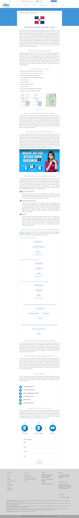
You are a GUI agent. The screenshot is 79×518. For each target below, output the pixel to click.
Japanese (26, 508)
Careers (8, 486)
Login (10, 1)
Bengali (18, 509)
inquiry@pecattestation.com (27, 1)
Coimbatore (20, 501)
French (33, 508)
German (15, 508)
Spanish (18, 508)
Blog (8, 477)
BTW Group (51, 516)
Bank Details (9, 488)
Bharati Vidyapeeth (24, 511)
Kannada (21, 509)
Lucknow (7, 507)
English (49, 509)
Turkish (49, 508)
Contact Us (63, 5)
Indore (34, 500)
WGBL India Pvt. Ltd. (44, 516)
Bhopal (7, 501)
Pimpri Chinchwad (20, 500)
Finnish (42, 509)
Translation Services (11, 481)
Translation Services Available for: (12, 506)
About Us (9, 479)
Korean (40, 508)
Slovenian (45, 509)
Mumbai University (32, 511)
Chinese (22, 508)
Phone (25, 451)
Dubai (13, 501)
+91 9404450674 (48, 479)
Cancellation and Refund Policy (30, 479)
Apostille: (8, 503)
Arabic (30, 508)
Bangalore (37, 500)
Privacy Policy (27, 475)
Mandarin (34, 509)
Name (25, 447)
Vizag (16, 501)
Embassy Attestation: (10, 500)
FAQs (25, 481)
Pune (60, 475)
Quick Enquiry (53, 1)
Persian (25, 509)
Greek (31, 509)
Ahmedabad (67, 475)
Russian (36, 508)
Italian (46, 508)
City (24, 456)
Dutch (12, 509)
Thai (15, 509)
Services (19, 5)
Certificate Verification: (10, 511)
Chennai (41, 500)
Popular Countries (54, 5)
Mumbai (25, 500)
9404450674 (39, 1)
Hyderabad (45, 500)
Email (25, 442)
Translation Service (10, 508)
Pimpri (62, 475)
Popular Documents (43, 5)
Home (8, 475)
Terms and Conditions (28, 477)
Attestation (26, 5)
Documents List (10, 484)
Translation (34, 5)
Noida (23, 501)
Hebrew (38, 509)
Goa (10, 501)
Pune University (17, 511)
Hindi (43, 508)
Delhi (49, 500)
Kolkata (48, 503)
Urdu (28, 509)
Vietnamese (8, 509)
